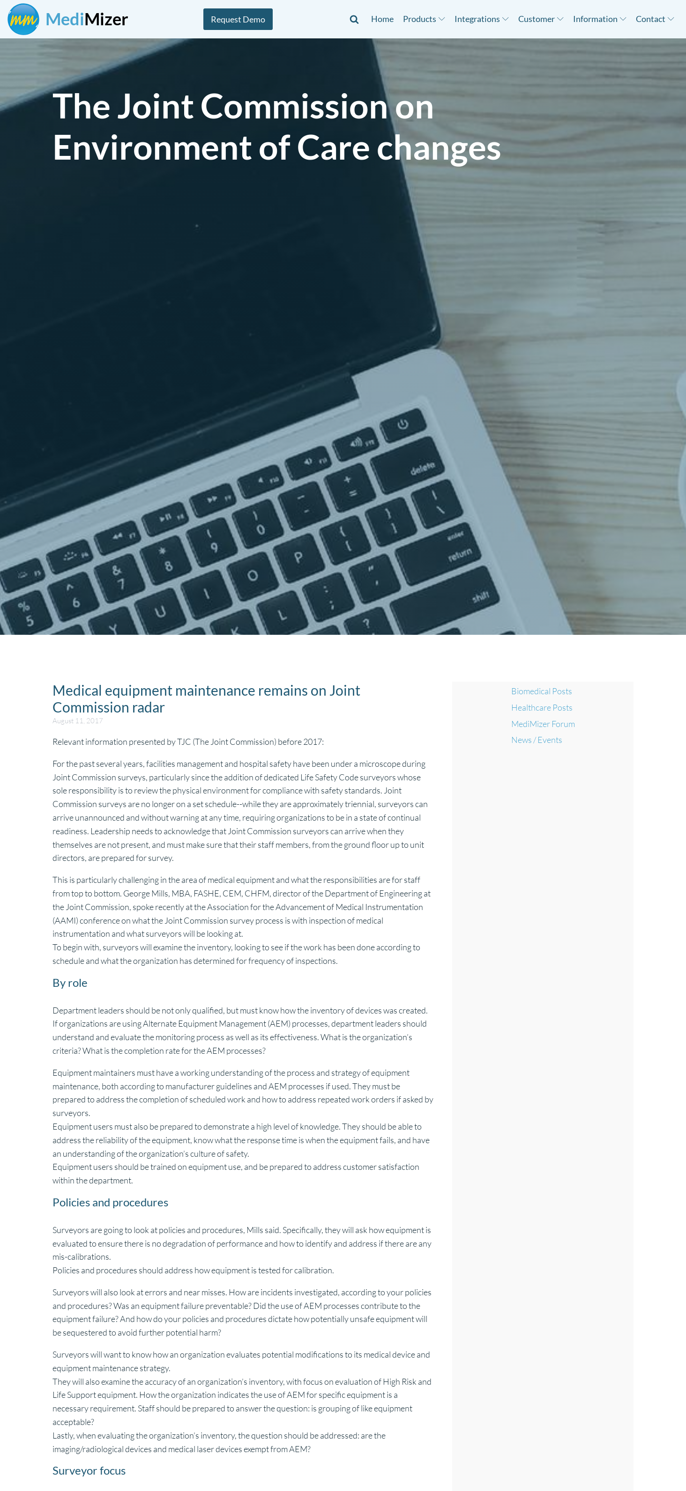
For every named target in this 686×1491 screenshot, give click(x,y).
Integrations (482, 19)
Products (424, 19)
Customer (541, 19)
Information (599, 19)
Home (382, 19)
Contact (655, 19)
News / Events (536, 739)
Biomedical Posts (541, 691)
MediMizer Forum (543, 724)
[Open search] (354, 19)
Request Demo (238, 19)
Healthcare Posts (542, 707)
